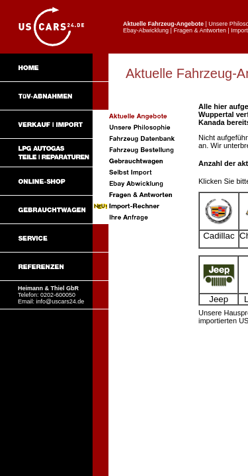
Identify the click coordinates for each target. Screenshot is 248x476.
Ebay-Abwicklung (146, 30)
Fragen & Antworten (199, 30)
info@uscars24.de (60, 301)
